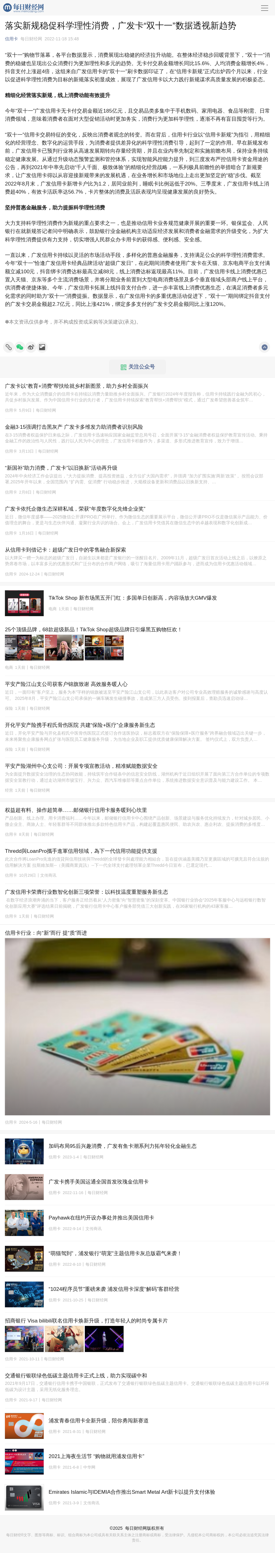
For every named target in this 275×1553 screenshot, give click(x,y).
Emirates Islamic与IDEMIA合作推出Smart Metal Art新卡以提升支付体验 (132, 1492)
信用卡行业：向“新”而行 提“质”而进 (46, 933)
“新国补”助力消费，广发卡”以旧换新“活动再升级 (61, 468)
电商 (53, 608)
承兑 (129, 321)
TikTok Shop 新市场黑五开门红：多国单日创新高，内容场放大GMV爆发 (133, 598)
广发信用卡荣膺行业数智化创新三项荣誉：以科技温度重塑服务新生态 (86, 892)
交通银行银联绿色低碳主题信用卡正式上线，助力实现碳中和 (76, 1376)
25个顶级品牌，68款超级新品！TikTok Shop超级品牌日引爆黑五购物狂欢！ (93, 630)
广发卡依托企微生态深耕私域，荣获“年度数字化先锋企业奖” (75, 509)
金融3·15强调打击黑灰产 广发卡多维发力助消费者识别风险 (74, 427)
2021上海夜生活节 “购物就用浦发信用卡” (96, 1456)
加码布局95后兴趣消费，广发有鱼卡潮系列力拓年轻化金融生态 (123, 1146)
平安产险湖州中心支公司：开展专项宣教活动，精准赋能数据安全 (81, 766)
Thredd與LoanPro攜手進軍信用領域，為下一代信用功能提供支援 (81, 851)
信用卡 (11, 38)
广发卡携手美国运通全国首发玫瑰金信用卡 (99, 1182)
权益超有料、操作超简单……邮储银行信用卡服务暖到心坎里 (76, 810)
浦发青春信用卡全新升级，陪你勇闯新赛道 (99, 1421)
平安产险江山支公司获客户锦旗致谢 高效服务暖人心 (66, 684)
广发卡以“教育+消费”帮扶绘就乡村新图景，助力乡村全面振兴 (76, 386)
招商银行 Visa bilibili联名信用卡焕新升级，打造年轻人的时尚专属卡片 (86, 1321)
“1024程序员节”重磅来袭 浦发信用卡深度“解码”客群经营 (114, 1289)
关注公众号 (138, 367)
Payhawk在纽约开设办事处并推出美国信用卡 (101, 1218)
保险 (9, 708)
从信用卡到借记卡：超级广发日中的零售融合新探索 (65, 550)
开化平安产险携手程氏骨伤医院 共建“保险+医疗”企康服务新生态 (80, 725)
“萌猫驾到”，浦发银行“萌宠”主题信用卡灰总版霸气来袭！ (115, 1253)
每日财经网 (136, 1528)
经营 (9, 790)
